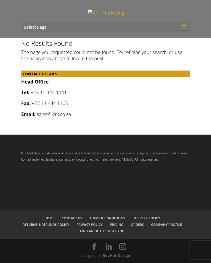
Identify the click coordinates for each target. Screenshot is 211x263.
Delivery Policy (146, 218)
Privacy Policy (90, 224)
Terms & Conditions (107, 218)
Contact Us (72, 218)
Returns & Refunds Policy (46, 224)
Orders (137, 224)
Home (49, 218)
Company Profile (166, 224)
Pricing (116, 224)
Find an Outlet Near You (102, 231)
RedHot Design (116, 255)
